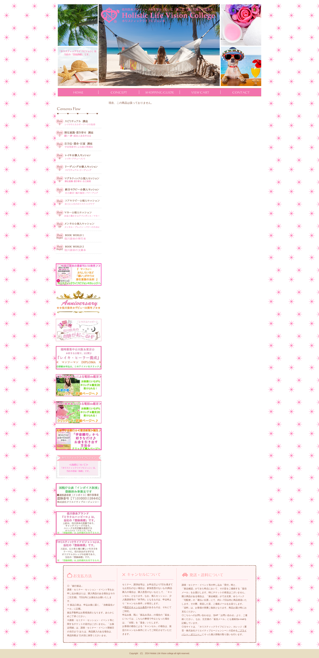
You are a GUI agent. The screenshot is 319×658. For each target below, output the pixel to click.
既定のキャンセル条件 (136, 607)
